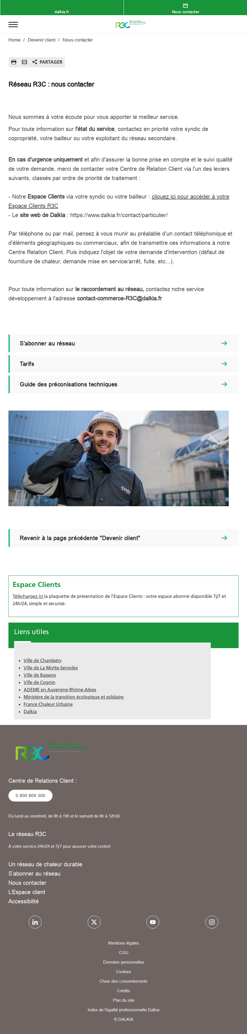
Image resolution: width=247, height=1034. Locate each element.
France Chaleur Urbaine (48, 704)
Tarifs (27, 364)
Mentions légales (123, 943)
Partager (51, 62)
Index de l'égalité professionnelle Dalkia (123, 1009)
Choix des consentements (123, 981)
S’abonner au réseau (34, 873)
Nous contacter (185, 12)
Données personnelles (123, 962)
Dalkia (30, 711)
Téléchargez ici (28, 596)
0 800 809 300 (30, 795)
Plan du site (123, 1000)
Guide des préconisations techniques (68, 384)
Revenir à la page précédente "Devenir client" (80, 538)
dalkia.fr (62, 12)
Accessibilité (23, 901)
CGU (123, 952)
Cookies (123, 971)
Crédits (123, 990)
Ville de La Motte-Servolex (51, 668)
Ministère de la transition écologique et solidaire (74, 697)
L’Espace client (26, 892)
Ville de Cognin (39, 682)
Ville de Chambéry (43, 660)
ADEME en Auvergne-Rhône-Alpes (60, 689)
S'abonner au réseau (47, 343)
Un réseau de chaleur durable (45, 864)
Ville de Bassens (40, 675)
